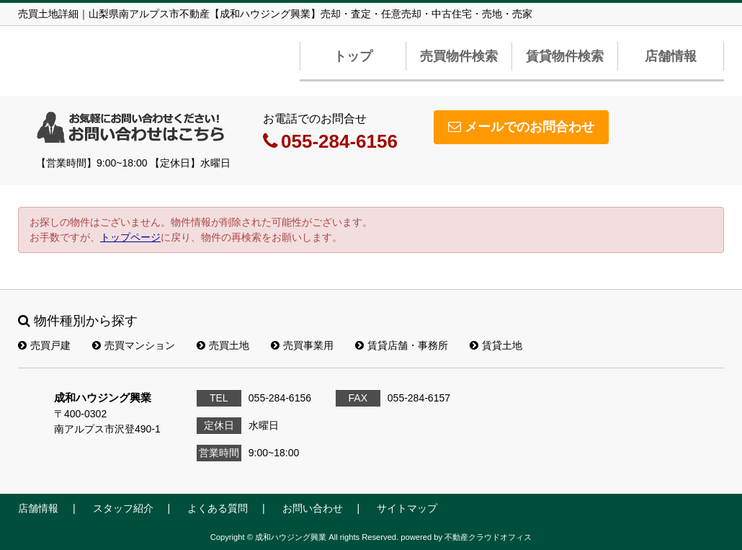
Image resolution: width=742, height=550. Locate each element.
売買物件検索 (459, 56)
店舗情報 (671, 56)
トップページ (130, 237)
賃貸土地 (496, 345)
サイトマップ (407, 508)
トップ (353, 56)
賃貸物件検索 (565, 56)
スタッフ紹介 (123, 508)
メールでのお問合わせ (521, 127)
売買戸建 (44, 345)
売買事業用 (302, 345)
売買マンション (133, 345)
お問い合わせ (312, 508)
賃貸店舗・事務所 (401, 345)
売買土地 (223, 345)
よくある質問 (217, 508)
